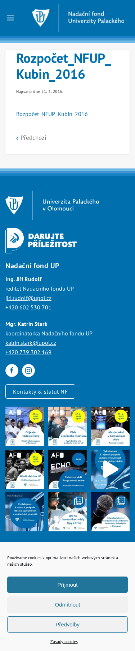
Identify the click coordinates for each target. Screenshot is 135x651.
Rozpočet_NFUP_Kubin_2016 (52, 113)
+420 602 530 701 (28, 307)
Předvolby (67, 624)
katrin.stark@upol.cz (30, 342)
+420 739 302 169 (28, 352)
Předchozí (31, 138)
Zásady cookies (64, 641)
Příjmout (68, 585)
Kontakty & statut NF (40, 391)
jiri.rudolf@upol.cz (28, 297)
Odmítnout (67, 604)
